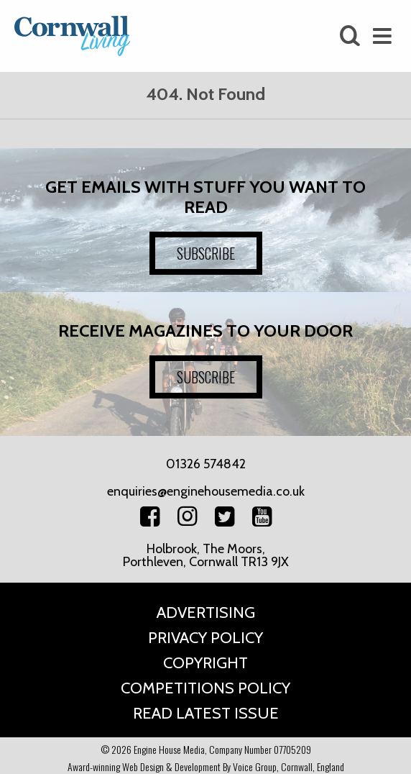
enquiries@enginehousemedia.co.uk (206, 491)
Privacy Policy (205, 637)
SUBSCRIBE (206, 253)
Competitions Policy (205, 688)
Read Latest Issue (206, 713)
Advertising (206, 612)
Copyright (205, 663)
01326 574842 (206, 463)
